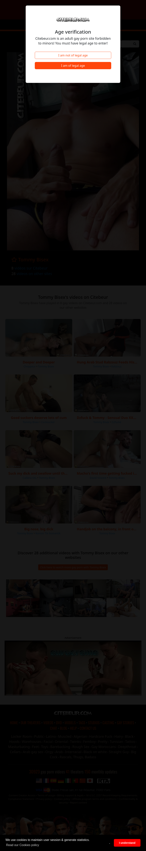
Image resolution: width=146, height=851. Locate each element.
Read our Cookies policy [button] (22, 845)
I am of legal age (73, 65)
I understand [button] (127, 842)
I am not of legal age (73, 55)
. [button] (109, 842)
